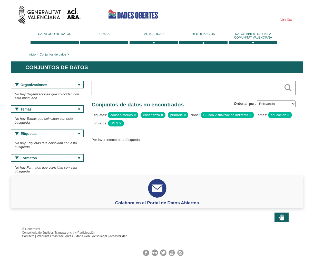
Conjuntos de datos (53, 54)
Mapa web (82, 236)
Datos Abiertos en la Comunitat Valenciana (253, 35)
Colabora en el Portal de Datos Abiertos (157, 202)
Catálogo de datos (54, 34)
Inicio (32, 54)
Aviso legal (99, 236)
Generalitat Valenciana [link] (49, 16)
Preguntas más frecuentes (55, 236)
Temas (104, 34)
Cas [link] (289, 19)
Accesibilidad (118, 236)
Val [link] (282, 19)
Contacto (28, 236)
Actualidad (154, 34)
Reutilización (203, 34)
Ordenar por (244, 104)
